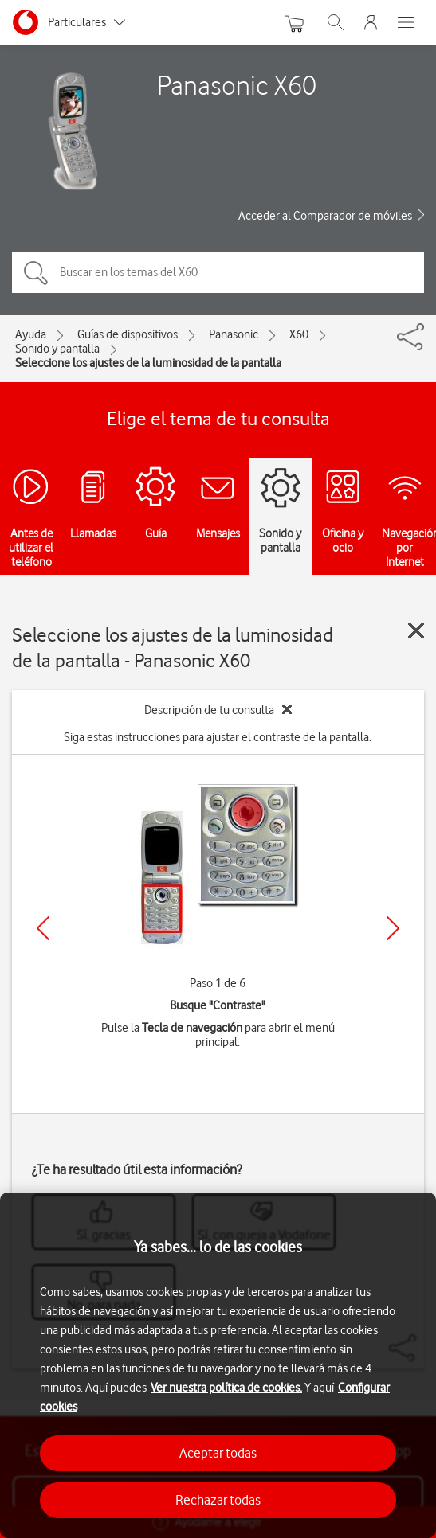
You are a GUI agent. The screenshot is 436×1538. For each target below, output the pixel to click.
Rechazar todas (218, 1500)
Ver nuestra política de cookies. (226, 1387)
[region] (218, 1365)
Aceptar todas (218, 1453)
